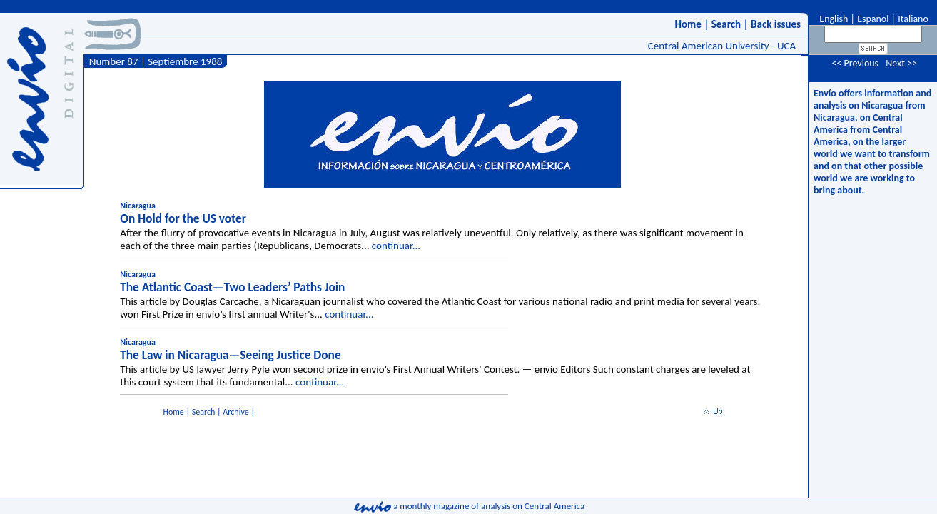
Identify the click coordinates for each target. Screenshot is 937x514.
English (832, 19)
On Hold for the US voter (183, 218)
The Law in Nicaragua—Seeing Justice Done (230, 355)
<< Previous (854, 63)
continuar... (396, 245)
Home (687, 24)
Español (872, 19)
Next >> (901, 63)
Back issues (776, 24)
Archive (235, 412)
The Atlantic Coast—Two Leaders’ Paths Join (232, 287)
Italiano (913, 19)
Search (726, 24)
